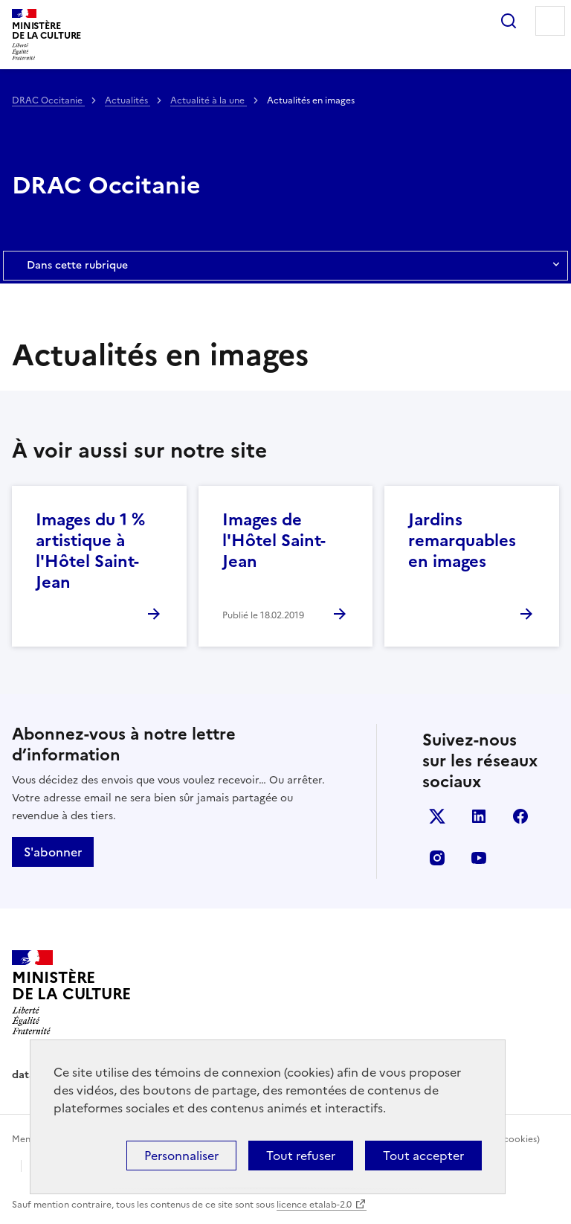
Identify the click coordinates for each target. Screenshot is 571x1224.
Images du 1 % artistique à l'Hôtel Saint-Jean (90, 551)
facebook (520, 816)
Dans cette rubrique (285, 266)
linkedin (479, 816)
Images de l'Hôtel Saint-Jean (274, 540)
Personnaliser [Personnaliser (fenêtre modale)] (181, 1155)
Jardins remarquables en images (462, 540)
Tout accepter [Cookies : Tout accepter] (423, 1155)
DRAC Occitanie (48, 100)
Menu (550, 21)
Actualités (127, 100)
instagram (437, 858)
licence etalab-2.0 (314, 1204)
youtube (479, 858)
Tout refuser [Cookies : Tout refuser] (300, 1155)
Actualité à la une (208, 100)
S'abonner (53, 852)
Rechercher (508, 21)
